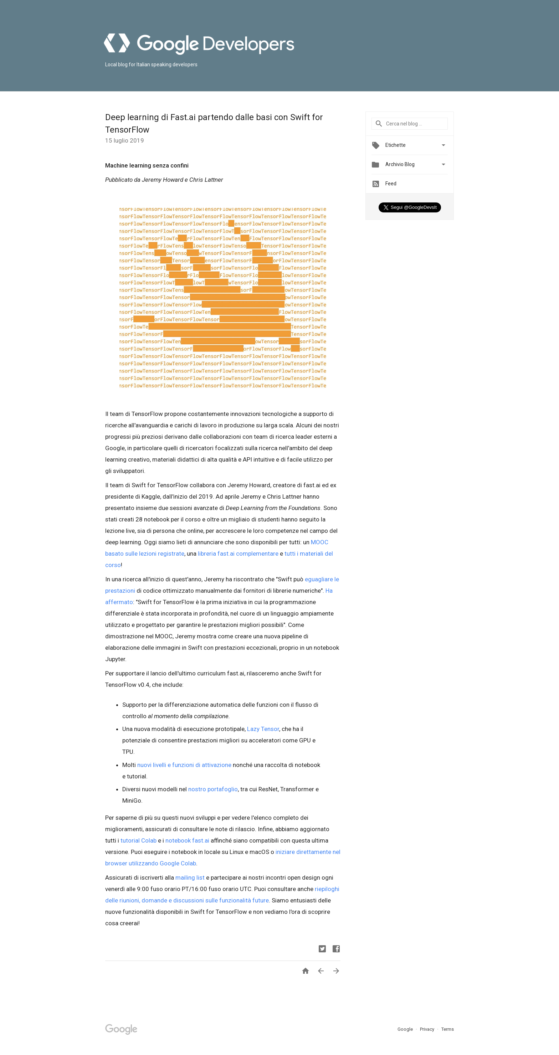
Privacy (427, 1029)
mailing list (190, 877)
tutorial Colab (138, 840)
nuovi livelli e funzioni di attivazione (184, 764)
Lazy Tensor (263, 728)
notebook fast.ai (187, 840)
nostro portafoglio (213, 789)
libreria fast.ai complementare (238, 553)
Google (406, 1029)
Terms (447, 1029)
